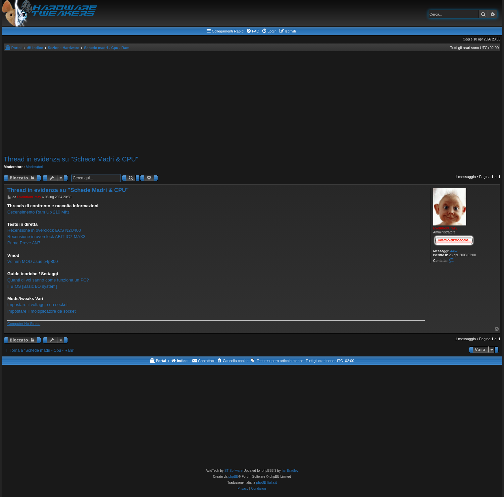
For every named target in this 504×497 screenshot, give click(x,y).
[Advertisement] (252, 103)
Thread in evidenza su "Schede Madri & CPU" (71, 159)
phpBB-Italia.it (266, 482)
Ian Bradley (289, 470)
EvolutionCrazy (445, 228)
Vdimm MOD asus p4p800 (32, 261)
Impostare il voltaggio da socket (37, 304)
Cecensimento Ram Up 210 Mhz (38, 212)
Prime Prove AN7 (23, 242)
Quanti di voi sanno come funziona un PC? (48, 280)
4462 (454, 251)
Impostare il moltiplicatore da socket (41, 311)
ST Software (234, 470)
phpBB (233, 476)
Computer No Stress (23, 324)
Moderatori (34, 167)
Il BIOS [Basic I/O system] (32, 286)
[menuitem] (252, 31)
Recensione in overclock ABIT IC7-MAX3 (46, 236)
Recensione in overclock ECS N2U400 (44, 230)
